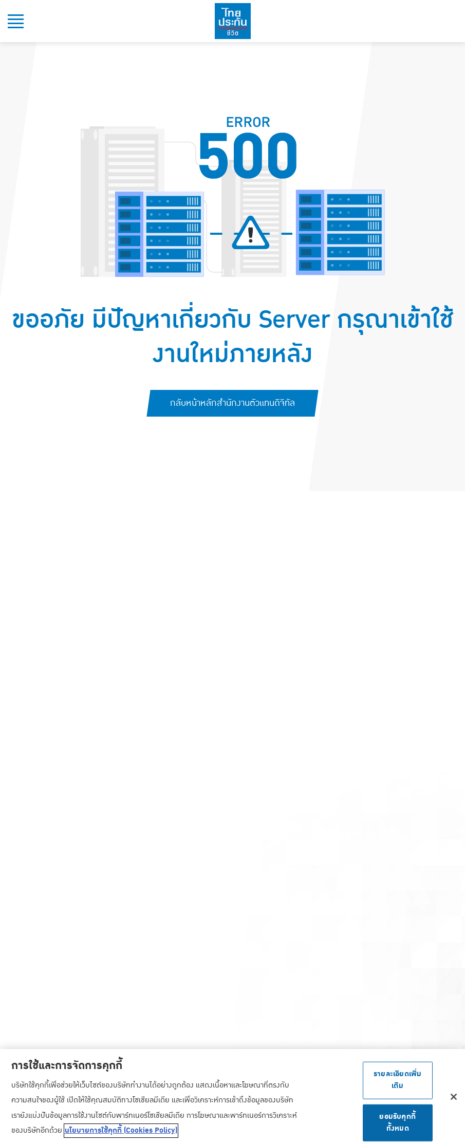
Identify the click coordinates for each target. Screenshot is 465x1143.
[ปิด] (453, 1099)
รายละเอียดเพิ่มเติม (397, 1082)
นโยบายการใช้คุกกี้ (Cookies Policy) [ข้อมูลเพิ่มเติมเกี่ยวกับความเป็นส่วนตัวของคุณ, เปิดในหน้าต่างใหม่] (121, 1133)
